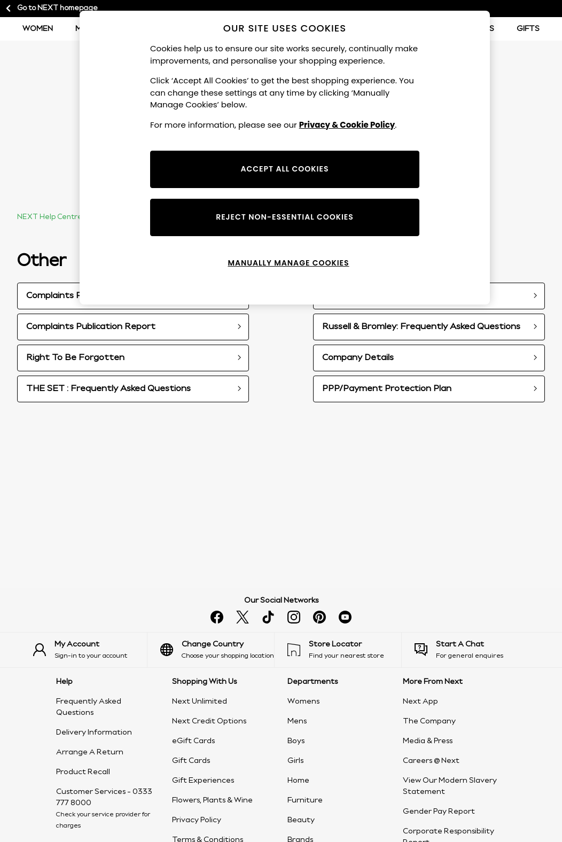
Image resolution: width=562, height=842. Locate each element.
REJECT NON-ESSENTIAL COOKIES (285, 217)
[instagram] (293, 617)
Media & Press (427, 741)
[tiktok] (268, 617)
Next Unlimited (199, 701)
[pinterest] (319, 617)
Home (298, 780)
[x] (242, 617)
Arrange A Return (89, 752)
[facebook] (216, 617)
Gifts (528, 29)
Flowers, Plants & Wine (212, 800)
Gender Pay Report (439, 811)
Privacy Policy (196, 820)
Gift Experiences (203, 780)
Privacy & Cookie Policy (347, 124)
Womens (303, 701)
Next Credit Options (209, 721)
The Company (429, 721)
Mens (297, 721)
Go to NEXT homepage (51, 8)
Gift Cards (191, 761)
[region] (285, 158)
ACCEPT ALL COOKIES (285, 168)
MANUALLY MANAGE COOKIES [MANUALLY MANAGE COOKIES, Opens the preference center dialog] (288, 263)
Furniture (305, 800)
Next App (420, 701)
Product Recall (83, 772)
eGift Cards (193, 741)
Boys (296, 741)
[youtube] (345, 617)
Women (37, 29)
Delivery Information (94, 732)
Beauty (301, 820)
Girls (295, 761)
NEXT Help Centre (49, 217)
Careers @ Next (431, 761)
